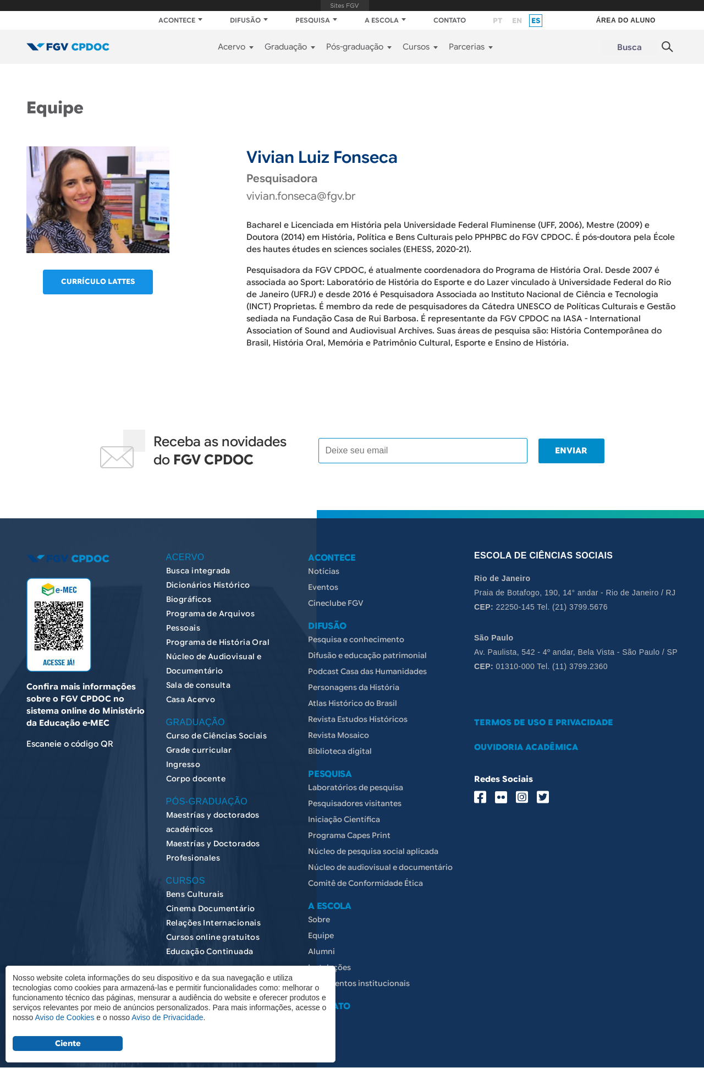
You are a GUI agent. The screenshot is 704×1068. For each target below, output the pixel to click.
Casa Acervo (191, 699)
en (517, 20)
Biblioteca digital (340, 751)
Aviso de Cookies (64, 1017)
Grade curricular (199, 750)
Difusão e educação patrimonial (367, 655)
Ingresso (183, 764)
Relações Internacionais (213, 923)
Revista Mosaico (338, 735)
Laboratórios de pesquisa (355, 787)
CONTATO (449, 20)
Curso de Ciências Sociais (216, 736)
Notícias (323, 571)
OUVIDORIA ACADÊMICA (526, 747)
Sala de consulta (198, 685)
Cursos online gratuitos (213, 937)
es (535, 20)
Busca (629, 47)
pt (497, 20)
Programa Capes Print (349, 835)
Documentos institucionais (359, 983)
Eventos (323, 587)
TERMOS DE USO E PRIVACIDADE (543, 722)
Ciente (68, 1043)
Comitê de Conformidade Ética (365, 883)
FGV (345, 5)
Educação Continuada (210, 951)
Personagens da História (353, 687)
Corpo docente (196, 779)
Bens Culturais (195, 894)
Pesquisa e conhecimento (356, 639)
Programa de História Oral (218, 642)
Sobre (319, 919)
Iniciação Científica (344, 819)
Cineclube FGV (336, 603)
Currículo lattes (98, 281)
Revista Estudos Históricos (358, 719)
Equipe (321, 935)
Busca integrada (198, 571)
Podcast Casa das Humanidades (367, 671)
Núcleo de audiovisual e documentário (380, 867)
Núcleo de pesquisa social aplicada (373, 851)
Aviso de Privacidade (167, 1017)
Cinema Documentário (210, 908)
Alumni (321, 951)
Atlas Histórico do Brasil (352, 703)
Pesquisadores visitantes (355, 803)
